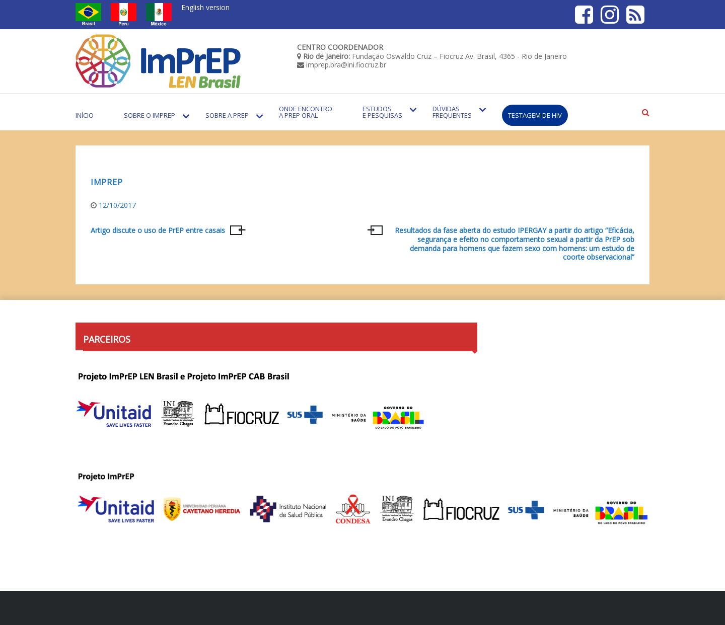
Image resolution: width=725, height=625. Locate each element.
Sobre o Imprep (149, 115)
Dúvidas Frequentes (452, 112)
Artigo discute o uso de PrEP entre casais (158, 230)
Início (85, 115)
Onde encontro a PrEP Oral (305, 112)
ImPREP (106, 182)
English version (205, 7)
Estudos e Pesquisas (382, 112)
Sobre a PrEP (227, 115)
